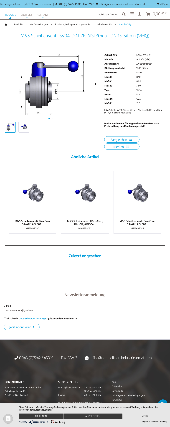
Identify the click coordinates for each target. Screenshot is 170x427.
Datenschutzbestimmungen (33, 318)
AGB (114, 381)
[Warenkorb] (156, 14)
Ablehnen (41, 416)
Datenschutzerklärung (159, 421)
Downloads (117, 391)
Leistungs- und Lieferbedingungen (128, 395)
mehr (145, 416)
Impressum (146, 421)
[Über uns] (26, 14)
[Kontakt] (42, 14)
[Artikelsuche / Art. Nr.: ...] (111, 14)
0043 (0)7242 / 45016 (33, 357)
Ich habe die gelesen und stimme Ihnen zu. (40, 318)
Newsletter (117, 399)
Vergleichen (121, 139)
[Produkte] (10, 14)
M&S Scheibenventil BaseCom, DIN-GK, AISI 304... (32, 223)
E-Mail (7, 305)
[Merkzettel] (131, 14)
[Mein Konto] (140, 14)
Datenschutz (118, 386)
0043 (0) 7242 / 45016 (68, 4)
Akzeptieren (92, 416)
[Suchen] (123, 14)
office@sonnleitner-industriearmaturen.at (122, 4)
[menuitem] (162, 4)
